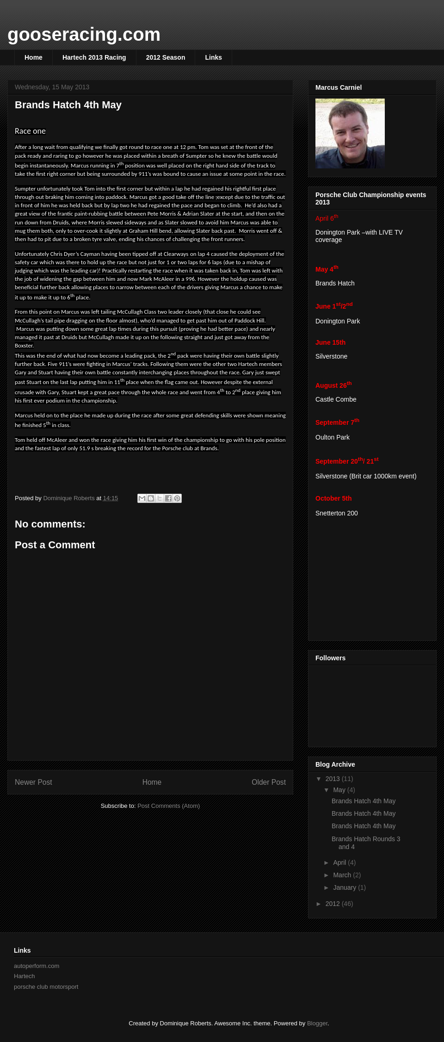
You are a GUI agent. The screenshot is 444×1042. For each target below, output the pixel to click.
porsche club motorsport (46, 986)
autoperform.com (36, 965)
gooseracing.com (83, 34)
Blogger (317, 1023)
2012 (334, 903)
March (343, 875)
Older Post (269, 782)
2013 (334, 778)
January (345, 887)
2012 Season (165, 57)
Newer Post (33, 782)
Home (34, 57)
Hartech (24, 976)
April (340, 862)
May (340, 790)
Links (213, 57)
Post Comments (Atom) (168, 805)
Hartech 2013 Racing (94, 57)
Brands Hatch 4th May (364, 801)
